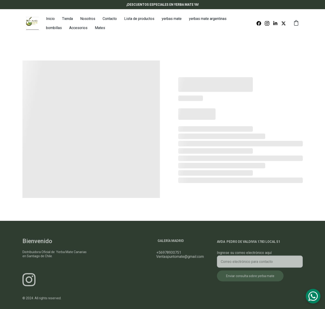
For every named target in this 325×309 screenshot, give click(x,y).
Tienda (67, 18)
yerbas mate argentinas (208, 18)
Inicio (50, 18)
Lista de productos (139, 18)
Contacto (110, 18)
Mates (100, 28)
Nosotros (87, 18)
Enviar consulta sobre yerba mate (250, 279)
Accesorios (78, 28)
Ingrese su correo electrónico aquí (244, 255)
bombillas (54, 28)
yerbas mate (172, 18)
